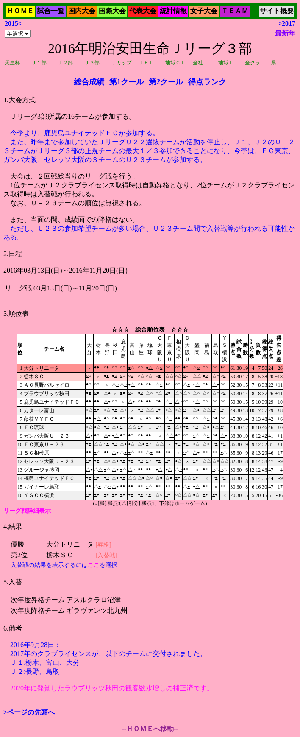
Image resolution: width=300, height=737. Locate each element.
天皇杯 (12, 63)
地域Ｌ (225, 63)
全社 (198, 63)
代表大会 (142, 10)
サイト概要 (277, 10)
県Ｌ (276, 63)
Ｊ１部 (39, 63)
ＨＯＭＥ (20, 10)
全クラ (252, 63)
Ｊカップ (121, 63)
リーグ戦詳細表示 (27, 511)
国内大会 (81, 10)
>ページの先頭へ (29, 712)
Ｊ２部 (65, 63)
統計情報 (173, 10)
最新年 (285, 33)
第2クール (166, 82)
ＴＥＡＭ (234, 10)
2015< (13, 23)
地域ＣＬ (175, 63)
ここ (94, 565)
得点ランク (207, 82)
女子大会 (203, 10)
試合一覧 (50, 10)
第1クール (126, 82)
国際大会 (112, 10)
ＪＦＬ (146, 63)
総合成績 (89, 82)
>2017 (286, 23)
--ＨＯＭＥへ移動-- (150, 728)
